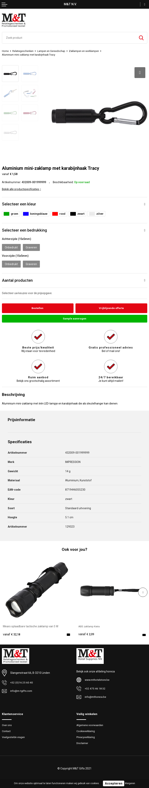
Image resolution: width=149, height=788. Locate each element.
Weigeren (130, 783)
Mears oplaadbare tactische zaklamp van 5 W (30, 625)
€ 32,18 (11, 633)
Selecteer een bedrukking (24, 229)
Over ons (7, 724)
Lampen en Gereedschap (52, 51)
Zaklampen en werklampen (84, 51)
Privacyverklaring (85, 736)
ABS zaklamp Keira (90, 625)
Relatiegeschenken (23, 51)
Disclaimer (82, 742)
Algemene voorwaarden (89, 724)
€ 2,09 (86, 633)
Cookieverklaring (85, 730)
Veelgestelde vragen (13, 736)
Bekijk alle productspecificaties (21, 188)
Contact (6, 730)
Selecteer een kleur (19, 203)
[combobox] (68, 37)
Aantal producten (17, 279)
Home (5, 51)
